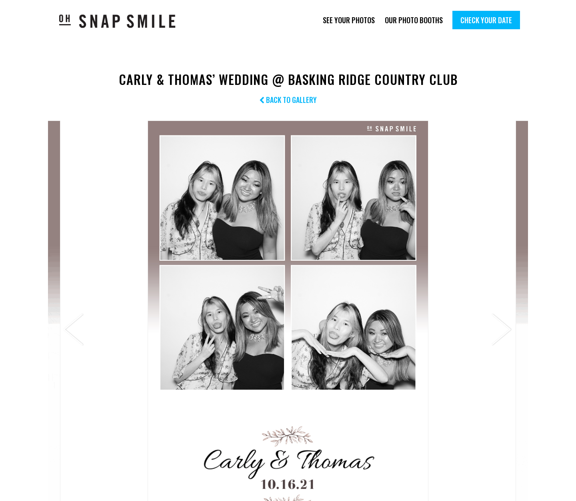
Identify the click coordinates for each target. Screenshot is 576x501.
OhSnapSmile (123, 21)
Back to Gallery (288, 100)
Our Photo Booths (414, 20)
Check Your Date (486, 20)
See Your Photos (349, 20)
